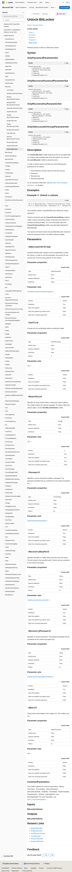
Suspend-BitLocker (37, 841)
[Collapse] (23, 12)
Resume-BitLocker (37, 838)
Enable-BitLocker (36, 831)
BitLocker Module (38, 25)
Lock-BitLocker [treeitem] (11, 133)
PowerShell (36, 14)
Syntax (31, 32)
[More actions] (68, 13)
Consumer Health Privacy (54, 868)
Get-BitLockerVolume (38, 833)
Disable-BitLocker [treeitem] (12, 111)
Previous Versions (16, 868)
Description (32, 35)
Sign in (68, 2)
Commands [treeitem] (10, 90)
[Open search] (63, 2)
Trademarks (14, 871)
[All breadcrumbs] (29, 13)
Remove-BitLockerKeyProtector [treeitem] (13, 138)
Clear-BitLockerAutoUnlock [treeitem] (14, 108)
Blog (25, 868)
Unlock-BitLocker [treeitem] (12, 149)
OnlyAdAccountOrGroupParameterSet (41, 291)
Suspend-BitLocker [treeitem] (12, 145)
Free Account (64, 7)
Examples (32, 37)
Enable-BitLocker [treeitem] (12, 120)
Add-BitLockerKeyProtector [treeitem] (15, 93)
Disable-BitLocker (37, 828)
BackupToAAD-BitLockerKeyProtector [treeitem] (13, 104)
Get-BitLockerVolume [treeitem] (13, 130)
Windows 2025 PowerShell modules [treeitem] (11, 25)
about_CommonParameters (36, 799)
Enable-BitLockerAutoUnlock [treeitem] (13, 125)
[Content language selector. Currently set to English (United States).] (11, 863)
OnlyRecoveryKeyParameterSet (38, 600)
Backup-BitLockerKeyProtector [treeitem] (13, 98)
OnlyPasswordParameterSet (37, 521)
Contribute (33, 868)
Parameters (33, 40)
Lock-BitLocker (36, 836)
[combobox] (12, 16)
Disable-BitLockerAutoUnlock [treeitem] (13, 116)
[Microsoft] (3, 2)
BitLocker (45, 14)
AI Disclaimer (5, 868)
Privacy (41, 868)
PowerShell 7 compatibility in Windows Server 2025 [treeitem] (12, 31)
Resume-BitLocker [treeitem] (12, 142)
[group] (48, 205)
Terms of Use (5, 871)
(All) (29, 366)
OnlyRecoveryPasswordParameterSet (40, 677)
